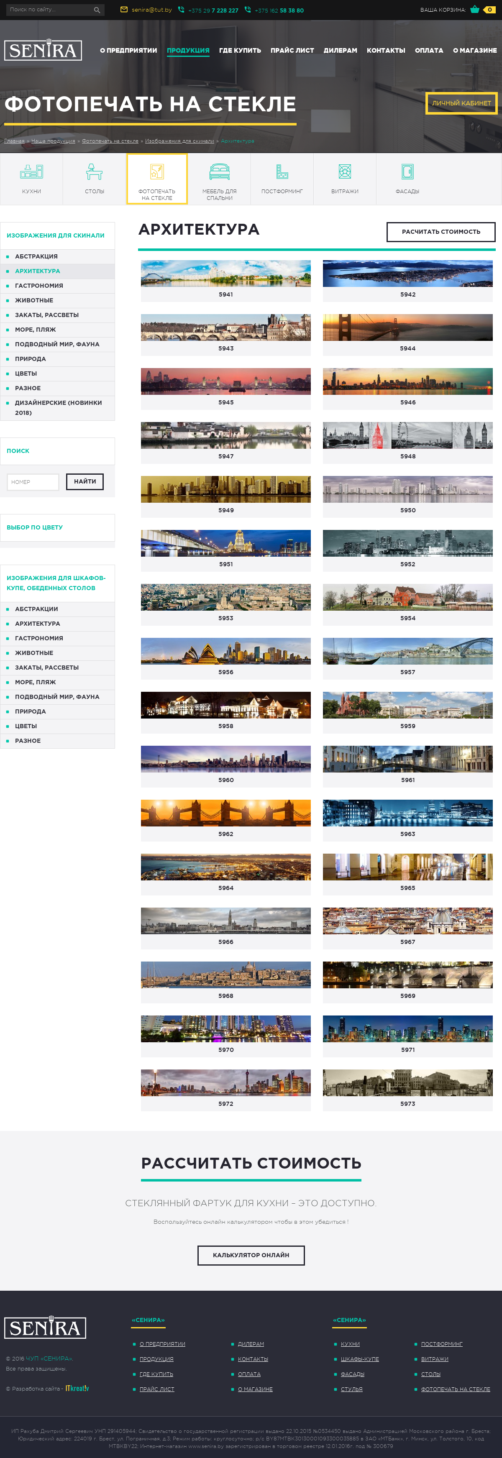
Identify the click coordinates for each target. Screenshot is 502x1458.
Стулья (352, 1389)
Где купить (240, 50)
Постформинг (442, 1344)
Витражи (434, 1359)
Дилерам (340, 50)
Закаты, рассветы (47, 315)
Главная (14, 141)
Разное (28, 388)
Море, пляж (35, 330)
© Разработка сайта (33, 1389)
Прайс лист (292, 50)
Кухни (350, 1344)
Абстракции (36, 609)
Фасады (352, 1374)
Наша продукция (53, 141)
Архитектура (237, 141)
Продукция (188, 50)
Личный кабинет (461, 103)
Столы (431, 1374)
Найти (85, 481)
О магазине (475, 50)
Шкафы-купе (360, 1359)
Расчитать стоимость (441, 232)
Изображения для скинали (179, 141)
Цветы (26, 373)
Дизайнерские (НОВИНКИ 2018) (58, 408)
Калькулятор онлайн (251, 1255)
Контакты (386, 50)
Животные (34, 300)
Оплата (429, 50)
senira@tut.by (152, 9)
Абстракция (36, 256)
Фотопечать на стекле (110, 141)
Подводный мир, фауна (57, 344)
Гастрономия (39, 286)
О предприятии (128, 50)
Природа (30, 359)
